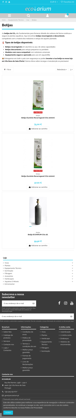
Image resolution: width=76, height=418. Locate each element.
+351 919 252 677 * (11, 392)
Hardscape (46, 338)
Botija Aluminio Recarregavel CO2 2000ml (38, 118)
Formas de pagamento (26, 357)
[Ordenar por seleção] (62, 69)
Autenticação (65, 332)
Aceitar (8, 413)
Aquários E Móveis (12, 281)
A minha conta (66, 335)
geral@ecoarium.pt (11, 395)
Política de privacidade (26, 339)
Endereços (64, 338)
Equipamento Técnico (13, 268)
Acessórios (9, 276)
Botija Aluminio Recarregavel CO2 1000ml (37, 176)
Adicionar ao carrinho (38, 129)
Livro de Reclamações (27, 363)
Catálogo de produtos (8, 336)
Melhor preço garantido (27, 351)
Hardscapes (9, 279)
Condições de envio (27, 333)
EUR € (54, 2)
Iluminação (9, 271)
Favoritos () (67, 2)
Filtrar (7, 70)
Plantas (7, 266)
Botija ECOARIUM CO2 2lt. (38, 235)
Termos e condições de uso (29, 345)
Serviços (6, 341)
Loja (5, 258)
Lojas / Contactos (7, 349)
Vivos (7, 263)
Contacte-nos (8, 344)
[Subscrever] (33, 303)
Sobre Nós (7, 332)
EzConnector (9, 284)
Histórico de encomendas (65, 343)
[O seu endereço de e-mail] (16, 303)
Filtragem (8, 273)
